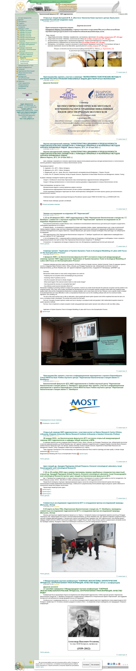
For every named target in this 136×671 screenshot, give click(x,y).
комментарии (121, 72)
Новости (23, 58)
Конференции (24, 61)
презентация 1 (46, 489)
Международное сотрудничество (23, 85)
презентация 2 (46, 491)
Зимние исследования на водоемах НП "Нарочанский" (66, 213)
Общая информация (26, 59)
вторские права (103, 667)
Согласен (86, 664)
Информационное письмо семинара (51, 420)
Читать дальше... (45, 244)
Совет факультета (24, 83)
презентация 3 (46, 493)
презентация (46, 311)
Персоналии (24, 63)
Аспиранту (21, 27)
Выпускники (22, 88)
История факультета (24, 18)
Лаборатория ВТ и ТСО (25, 65)
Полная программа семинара (51, 204)
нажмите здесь (40, 667)
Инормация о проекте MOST (50, 423)
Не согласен (95, 664)
